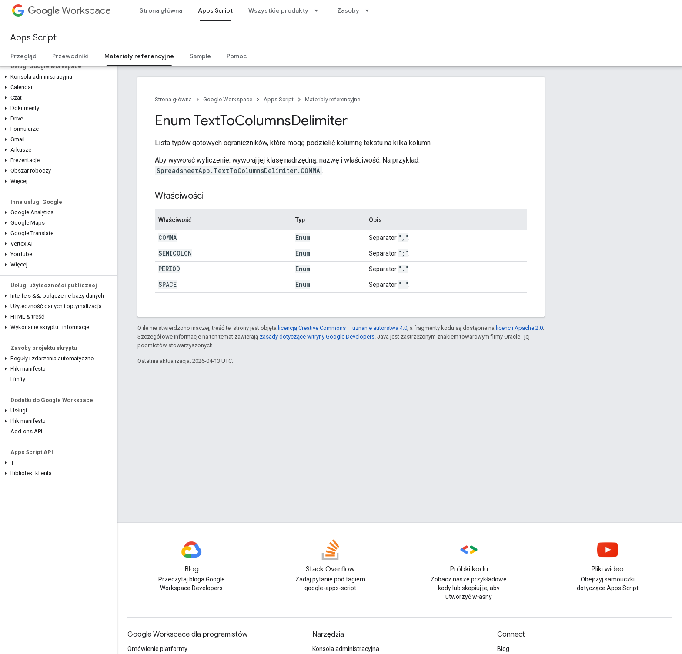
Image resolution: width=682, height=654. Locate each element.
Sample (200, 56)
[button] (57, 77)
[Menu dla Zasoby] (369, 10)
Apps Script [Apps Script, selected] (215, 10)
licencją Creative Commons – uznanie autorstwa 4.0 (342, 328)
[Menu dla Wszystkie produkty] (318, 10)
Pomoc (237, 56)
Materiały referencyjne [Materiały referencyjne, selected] (139, 56)
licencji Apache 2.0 (519, 328)
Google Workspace (227, 99)
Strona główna (161, 10)
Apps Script (33, 37)
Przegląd (23, 56)
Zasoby (348, 10)
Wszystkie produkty (278, 10)
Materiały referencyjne (332, 99)
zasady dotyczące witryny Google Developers (317, 336)
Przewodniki (70, 56)
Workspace (69, 11)
